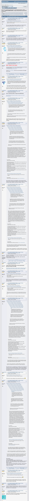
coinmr (3, 470)
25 (13, 12)
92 (4, 14)
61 (21, 13)
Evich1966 (3, 18)
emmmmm (3, 252)
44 (7, 13)
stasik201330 (4, 483)
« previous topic (25, 13)
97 (8, 14)
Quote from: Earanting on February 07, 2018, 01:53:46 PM (14, 173)
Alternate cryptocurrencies (10, 9)
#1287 (26, 91)
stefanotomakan (4, 372)
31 (18, 12)
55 (16, 13)
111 (2, 15)
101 (12, 14)
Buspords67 (4, 35)
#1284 (26, 43)
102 (13, 14)
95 (6, 14)
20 (9, 12)
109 (21, 14)
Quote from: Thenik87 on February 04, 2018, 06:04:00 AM (14, 127)
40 (4, 13)
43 (6, 13)
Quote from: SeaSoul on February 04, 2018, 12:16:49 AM (16, 305)
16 (6, 12)
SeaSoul (3, 122)
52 (14, 13)
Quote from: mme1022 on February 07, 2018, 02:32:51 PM (13, 125)
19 (8, 12)
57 (18, 13)
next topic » (26, 14)
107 (19, 14)
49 (11, 13)
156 (8, 15)
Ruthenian (3, 184)
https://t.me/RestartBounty (21, 178)
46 (9, 13)
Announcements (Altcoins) (18, 9)
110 (22, 14)
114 (5, 15)
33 (20, 12)
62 (22, 13)
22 (11, 12)
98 (9, 14)
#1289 (26, 123)
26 (14, 12)
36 (22, 12)
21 (10, 12)
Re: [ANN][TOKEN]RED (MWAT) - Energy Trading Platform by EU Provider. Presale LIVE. (15, 18)
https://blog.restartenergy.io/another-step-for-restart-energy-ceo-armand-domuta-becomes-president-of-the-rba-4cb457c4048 (16, 268)
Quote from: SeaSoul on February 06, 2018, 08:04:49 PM (14, 126)
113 (4, 15)
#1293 (26, 271)
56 (17, 13)
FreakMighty (4, 90)
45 (8, 13)
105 (16, 14)
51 (13, 13)
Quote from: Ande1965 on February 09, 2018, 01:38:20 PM (13, 45)
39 (3, 13)
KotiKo (3, 76)
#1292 (26, 263)
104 (15, 14)
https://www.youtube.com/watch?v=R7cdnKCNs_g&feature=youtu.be (14, 68)
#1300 (26, 491)
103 (14, 14)
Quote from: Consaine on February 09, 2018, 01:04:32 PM (15, 47)
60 (20, 13)
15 (5, 12)
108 (20, 14)
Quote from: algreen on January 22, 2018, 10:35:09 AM (16, 306)
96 (7, 14)
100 (11, 14)
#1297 (26, 381)
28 (16, 12)
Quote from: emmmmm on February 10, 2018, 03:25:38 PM (14, 273)
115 (6, 15)
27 (15, 12)
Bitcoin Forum (4, 9)
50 (12, 13)
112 (3, 15)
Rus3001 (3, 490)
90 (2, 14)
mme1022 (3, 62)
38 (2, 13)
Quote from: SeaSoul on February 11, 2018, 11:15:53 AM (13, 383)
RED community (11, 70)
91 (3, 14)
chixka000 (3, 42)
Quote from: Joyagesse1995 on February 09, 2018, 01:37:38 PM (14, 46)
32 (19, 12)
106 (18, 14)
